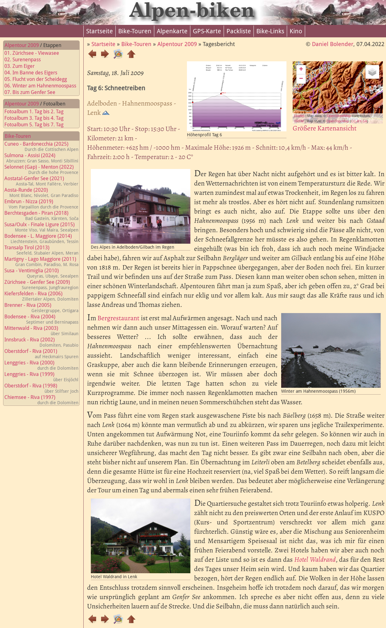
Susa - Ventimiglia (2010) (41, 273)
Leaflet (299, 116)
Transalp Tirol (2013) (41, 250)
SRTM (299, 121)
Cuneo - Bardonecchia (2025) (41, 146)
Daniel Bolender (332, 44)
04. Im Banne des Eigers (34, 73)
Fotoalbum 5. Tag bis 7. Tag (37, 125)
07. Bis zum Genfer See (33, 92)
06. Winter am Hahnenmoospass (44, 86)
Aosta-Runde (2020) (41, 192)
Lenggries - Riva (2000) (41, 365)
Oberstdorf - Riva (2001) (41, 353)
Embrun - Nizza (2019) (41, 204)
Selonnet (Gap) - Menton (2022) (41, 169)
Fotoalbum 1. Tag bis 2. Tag (37, 112)
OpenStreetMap (339, 116)
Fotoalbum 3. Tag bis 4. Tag (37, 118)
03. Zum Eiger (23, 66)
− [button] (301, 79)
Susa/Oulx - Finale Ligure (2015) (41, 227)
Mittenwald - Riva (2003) (41, 330)
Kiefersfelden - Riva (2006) (41, 296)
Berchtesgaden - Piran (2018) (41, 215)
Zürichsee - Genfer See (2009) (41, 284)
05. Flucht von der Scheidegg (39, 79)
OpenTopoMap (338, 121)
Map (332, 92)
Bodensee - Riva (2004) (41, 319)
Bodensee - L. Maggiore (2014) (41, 238)
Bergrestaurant (118, 318)
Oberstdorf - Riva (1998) (41, 388)
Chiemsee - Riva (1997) (41, 399)
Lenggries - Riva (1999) (41, 376)
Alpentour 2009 (22, 45)
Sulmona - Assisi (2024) (41, 157)
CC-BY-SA (359, 121)
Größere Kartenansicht (324, 128)
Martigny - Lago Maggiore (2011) (41, 261)
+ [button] (301, 69)
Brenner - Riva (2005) (41, 307)
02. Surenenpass (26, 60)
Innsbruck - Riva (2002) (41, 342)
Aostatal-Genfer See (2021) (41, 181)
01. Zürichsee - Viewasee (35, 53)
